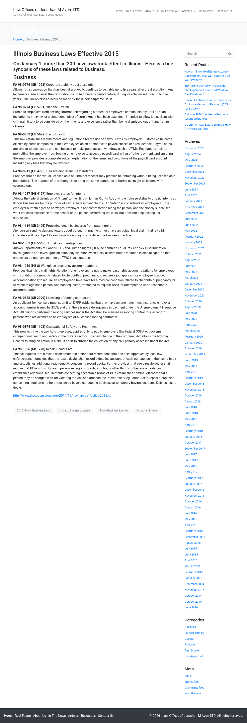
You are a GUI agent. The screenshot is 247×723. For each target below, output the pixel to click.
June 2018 (191, 413)
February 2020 (194, 336)
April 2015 (191, 560)
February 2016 (194, 530)
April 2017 (191, 472)
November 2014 (194, 589)
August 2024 (193, 154)
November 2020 (194, 295)
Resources (206, 11)
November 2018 (194, 389)
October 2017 (193, 442)
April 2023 (191, 195)
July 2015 (191, 548)
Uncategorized (194, 656)
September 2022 (195, 213)
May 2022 (191, 230)
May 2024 (191, 160)
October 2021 (193, 254)
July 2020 (191, 313)
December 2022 (194, 207)
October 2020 (193, 301)
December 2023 (194, 171)
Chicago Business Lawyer (75, 410)
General (189, 638)
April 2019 (191, 372)
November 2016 (194, 495)
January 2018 (193, 436)
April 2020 (191, 324)
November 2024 (194, 148)
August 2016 (193, 507)
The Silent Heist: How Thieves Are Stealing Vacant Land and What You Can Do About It (207, 90)
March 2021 (192, 277)
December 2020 (194, 289)
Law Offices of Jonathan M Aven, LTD (46, 9)
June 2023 (191, 189)
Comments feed (194, 687)
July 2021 (191, 266)
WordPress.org (194, 693)
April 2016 (191, 525)
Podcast (190, 644)
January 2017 (193, 483)
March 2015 (192, 566)
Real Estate (134, 11)
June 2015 (191, 554)
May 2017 (191, 466)
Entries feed (192, 681)
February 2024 (194, 165)
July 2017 (191, 454)
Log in (188, 675)
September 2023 (195, 183)
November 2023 (194, 177)
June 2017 (191, 460)
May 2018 (191, 419)
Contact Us (224, 11)
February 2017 (194, 478)
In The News (170, 11)
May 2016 (191, 519)
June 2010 (191, 607)
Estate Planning (194, 632)
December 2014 (194, 584)
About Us (151, 11)
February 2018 (194, 431)
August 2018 (193, 401)
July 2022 (191, 218)
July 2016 (191, 513)
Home (118, 11)
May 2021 (191, 271)
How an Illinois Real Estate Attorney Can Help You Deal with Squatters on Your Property (207, 76)
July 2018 (191, 407)
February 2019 (194, 377)
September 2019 (195, 354)
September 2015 (195, 536)
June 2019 (191, 360)
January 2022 (193, 242)
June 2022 (191, 224)
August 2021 (193, 260)
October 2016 (193, 501)
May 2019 (191, 366)
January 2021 (193, 283)
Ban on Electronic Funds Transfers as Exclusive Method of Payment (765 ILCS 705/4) (208, 104)
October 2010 (193, 601)
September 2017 (195, 448)
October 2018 (193, 395)
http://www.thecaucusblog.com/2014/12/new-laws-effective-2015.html (63, 395)
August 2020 (193, 307)
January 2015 (193, 578)
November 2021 (194, 248)
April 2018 (191, 425)
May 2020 (191, 319)
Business (190, 626)
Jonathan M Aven (147, 410)
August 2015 (193, 542)
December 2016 (194, 489)
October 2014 (193, 595)
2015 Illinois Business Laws (34, 410)
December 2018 (194, 383)
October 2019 (193, 348)
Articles (189, 11)
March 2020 (192, 330)
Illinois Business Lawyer (113, 410)
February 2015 (194, 572)
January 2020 (193, 342)
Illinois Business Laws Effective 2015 (66, 53)
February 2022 (194, 236)
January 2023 (193, 201)
